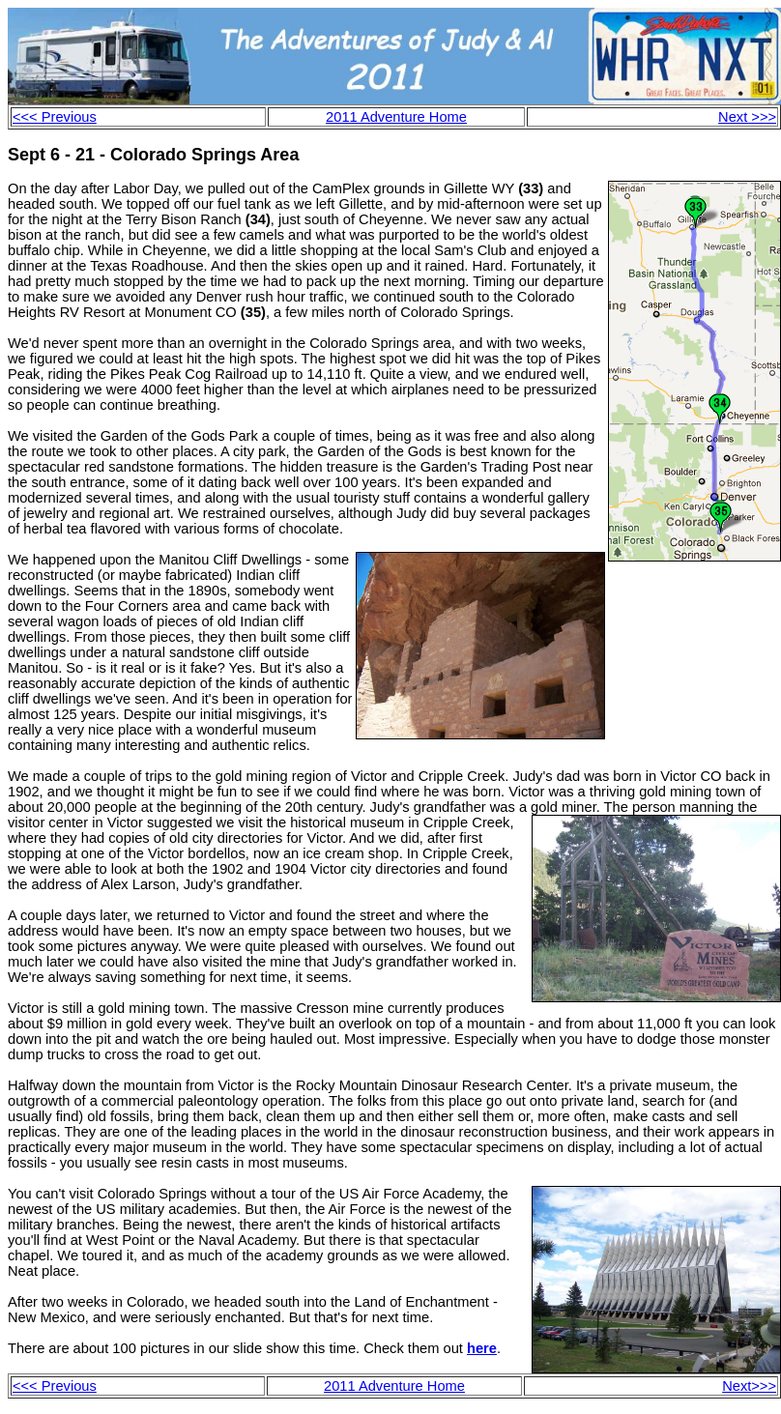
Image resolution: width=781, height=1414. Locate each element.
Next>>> (749, 1386)
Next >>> (747, 117)
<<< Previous (55, 117)
